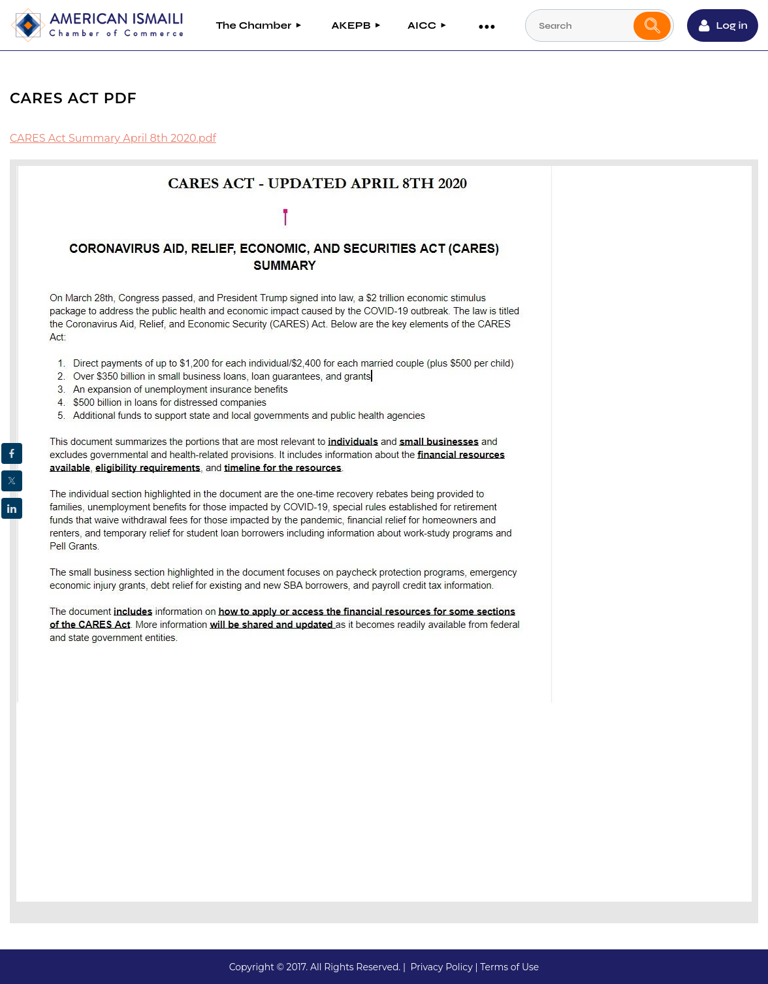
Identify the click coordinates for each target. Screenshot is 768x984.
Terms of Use (509, 967)
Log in (732, 25)
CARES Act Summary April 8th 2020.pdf (113, 138)
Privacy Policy (441, 967)
